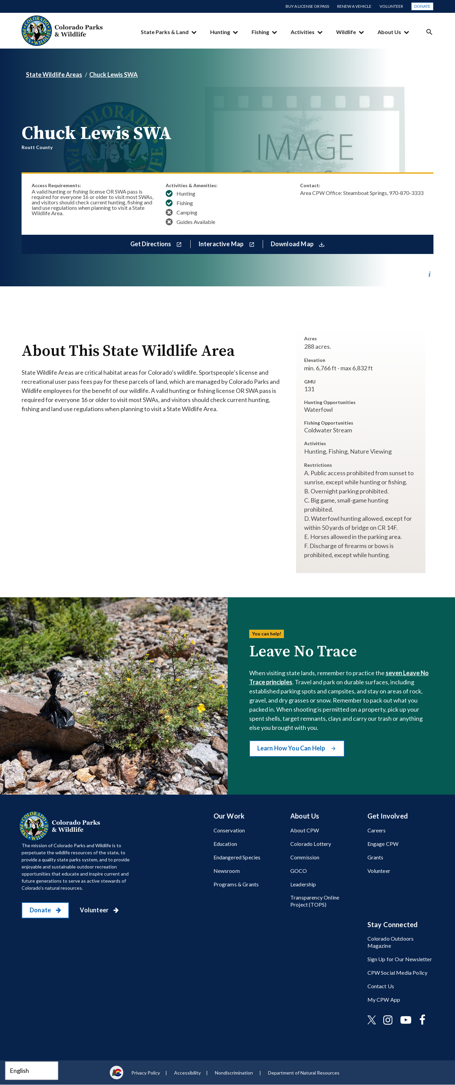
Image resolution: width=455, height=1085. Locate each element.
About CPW (304, 830)
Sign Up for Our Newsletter (399, 959)
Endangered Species (237, 857)
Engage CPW (383, 843)
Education (225, 843)
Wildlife (346, 32)
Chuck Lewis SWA (113, 74)
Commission (305, 857)
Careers (376, 830)
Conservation (229, 830)
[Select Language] (31, 1070)
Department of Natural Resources (303, 1073)
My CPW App (383, 999)
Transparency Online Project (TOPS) (314, 901)
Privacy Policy (145, 1073)
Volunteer (391, 6)
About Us (389, 32)
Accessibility (187, 1073)
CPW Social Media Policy (397, 972)
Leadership (303, 884)
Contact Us (380, 986)
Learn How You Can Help (291, 748)
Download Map (293, 244)
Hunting (220, 32)
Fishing (260, 32)
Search (429, 32)
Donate (422, 6)
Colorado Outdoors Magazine (390, 942)
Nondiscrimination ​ (234, 1073)
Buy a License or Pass (307, 6)
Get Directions (151, 244)
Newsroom (227, 870)
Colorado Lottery (310, 843)
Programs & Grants (236, 884)
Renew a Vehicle (354, 6)
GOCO (298, 870)
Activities (303, 32)
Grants (375, 857)
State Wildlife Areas (54, 74)
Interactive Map (221, 244)
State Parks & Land (165, 32)
